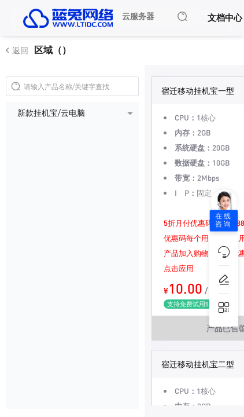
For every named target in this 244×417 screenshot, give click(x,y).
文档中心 (225, 17)
